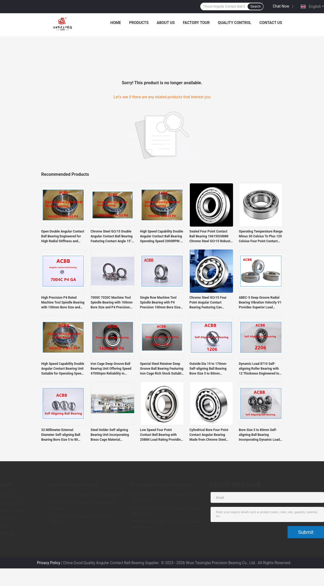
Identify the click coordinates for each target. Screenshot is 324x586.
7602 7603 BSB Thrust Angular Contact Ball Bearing (165, 497)
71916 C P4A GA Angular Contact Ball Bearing (83, 505)
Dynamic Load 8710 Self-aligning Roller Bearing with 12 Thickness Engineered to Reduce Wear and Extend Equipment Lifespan (259, 369)
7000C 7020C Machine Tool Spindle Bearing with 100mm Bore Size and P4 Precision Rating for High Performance (112, 303)
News (5, 526)
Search (255, 6)
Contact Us (270, 23)
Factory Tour (196, 23)
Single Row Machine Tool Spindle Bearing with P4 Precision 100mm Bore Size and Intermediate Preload (160, 303)
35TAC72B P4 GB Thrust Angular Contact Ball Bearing (167, 511)
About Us (166, 23)
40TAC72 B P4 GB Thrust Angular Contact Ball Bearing (167, 524)
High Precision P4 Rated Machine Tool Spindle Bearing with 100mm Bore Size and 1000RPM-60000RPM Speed (63, 303)
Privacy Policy (48, 563)
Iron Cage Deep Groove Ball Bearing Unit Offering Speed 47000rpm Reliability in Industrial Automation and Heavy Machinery (111, 369)
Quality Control (234, 23)
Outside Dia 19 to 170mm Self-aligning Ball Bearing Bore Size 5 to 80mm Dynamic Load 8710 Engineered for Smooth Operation (208, 369)
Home (115, 23)
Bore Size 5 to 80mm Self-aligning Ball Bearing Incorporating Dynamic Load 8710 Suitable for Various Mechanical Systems (259, 435)
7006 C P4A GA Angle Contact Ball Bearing (87, 495)
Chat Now (281, 6)
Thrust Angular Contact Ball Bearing (161, 485)
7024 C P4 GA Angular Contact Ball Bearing (81, 519)
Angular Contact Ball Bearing (73, 485)
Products (138, 23)
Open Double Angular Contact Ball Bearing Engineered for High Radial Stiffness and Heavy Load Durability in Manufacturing (62, 237)
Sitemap (7, 533)
